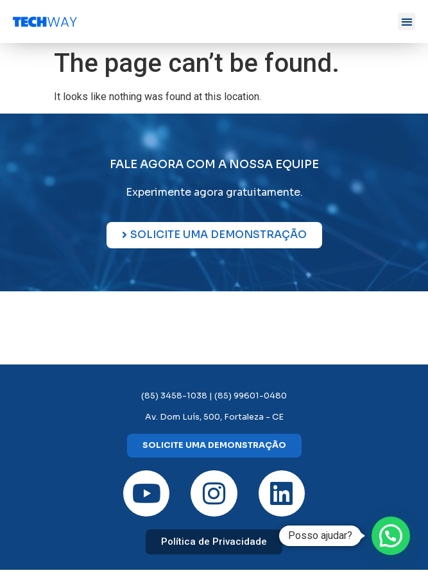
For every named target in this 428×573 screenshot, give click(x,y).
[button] (406, 21)
